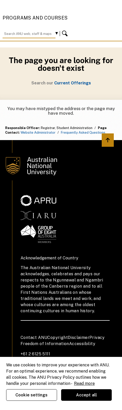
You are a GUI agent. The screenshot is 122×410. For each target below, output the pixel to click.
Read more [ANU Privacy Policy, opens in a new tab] (84, 383)
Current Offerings (72, 83)
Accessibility (82, 343)
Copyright (57, 337)
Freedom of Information (45, 343)
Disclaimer (78, 337)
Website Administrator (38, 132)
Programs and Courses (35, 18)
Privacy (97, 337)
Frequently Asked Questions (83, 132)
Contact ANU (34, 337)
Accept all (86, 395)
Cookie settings (31, 395)
